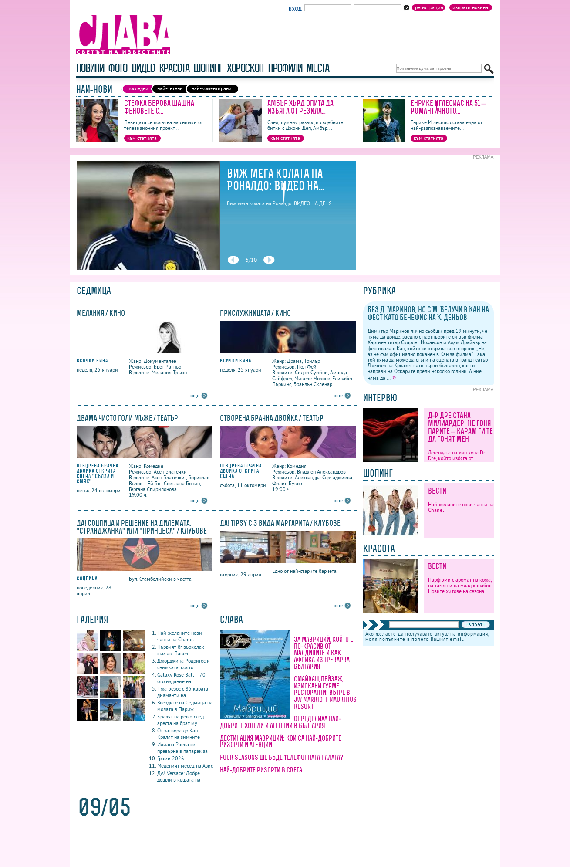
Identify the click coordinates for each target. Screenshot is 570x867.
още (194, 395)
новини (90, 68)
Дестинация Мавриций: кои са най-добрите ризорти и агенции (281, 741)
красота (174, 68)
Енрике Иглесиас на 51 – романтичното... (448, 107)
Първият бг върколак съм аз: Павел (180, 650)
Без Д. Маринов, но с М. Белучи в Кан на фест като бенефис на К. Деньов (428, 313)
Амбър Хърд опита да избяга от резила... (300, 107)
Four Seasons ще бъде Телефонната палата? (281, 757)
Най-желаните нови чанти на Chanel (179, 636)
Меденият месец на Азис (185, 765)
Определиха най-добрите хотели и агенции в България (280, 722)
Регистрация (429, 7)
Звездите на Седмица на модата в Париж (184, 705)
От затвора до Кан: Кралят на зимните (178, 733)
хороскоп (245, 68)
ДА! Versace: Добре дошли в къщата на (178, 776)
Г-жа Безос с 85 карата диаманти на (182, 691)
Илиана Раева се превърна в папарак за (182, 747)
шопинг (208, 68)
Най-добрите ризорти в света (261, 769)
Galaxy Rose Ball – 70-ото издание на (182, 677)
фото (117, 68)
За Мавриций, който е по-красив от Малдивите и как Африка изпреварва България (323, 653)
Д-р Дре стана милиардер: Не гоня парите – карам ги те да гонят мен (460, 427)
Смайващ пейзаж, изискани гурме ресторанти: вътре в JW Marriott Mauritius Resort (325, 692)
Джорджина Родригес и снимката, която (183, 664)
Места (317, 68)
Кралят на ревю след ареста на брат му (180, 719)
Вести (437, 491)
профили (285, 68)
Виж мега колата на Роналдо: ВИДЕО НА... (275, 179)
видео (143, 68)
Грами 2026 (170, 758)
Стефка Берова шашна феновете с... (159, 107)
